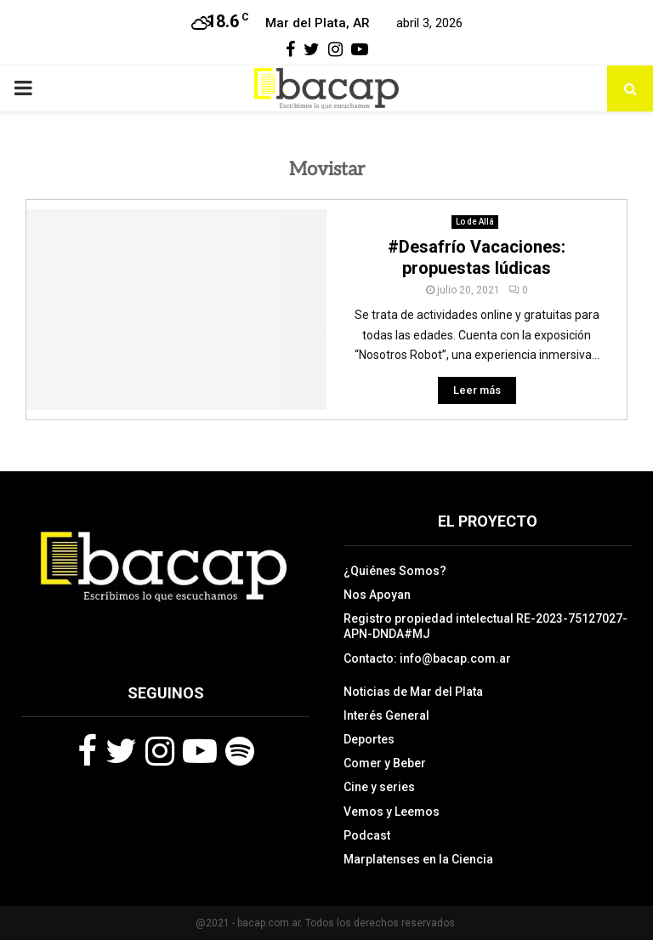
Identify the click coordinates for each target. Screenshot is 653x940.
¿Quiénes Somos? (395, 571)
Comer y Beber (385, 763)
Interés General (386, 715)
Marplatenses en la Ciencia (418, 859)
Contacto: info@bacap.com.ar (427, 658)
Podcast (367, 835)
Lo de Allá (475, 221)
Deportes (369, 739)
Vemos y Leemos (392, 811)
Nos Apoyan (377, 594)
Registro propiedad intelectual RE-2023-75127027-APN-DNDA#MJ (485, 626)
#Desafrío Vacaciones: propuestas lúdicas (476, 257)
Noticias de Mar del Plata (413, 691)
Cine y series (379, 787)
